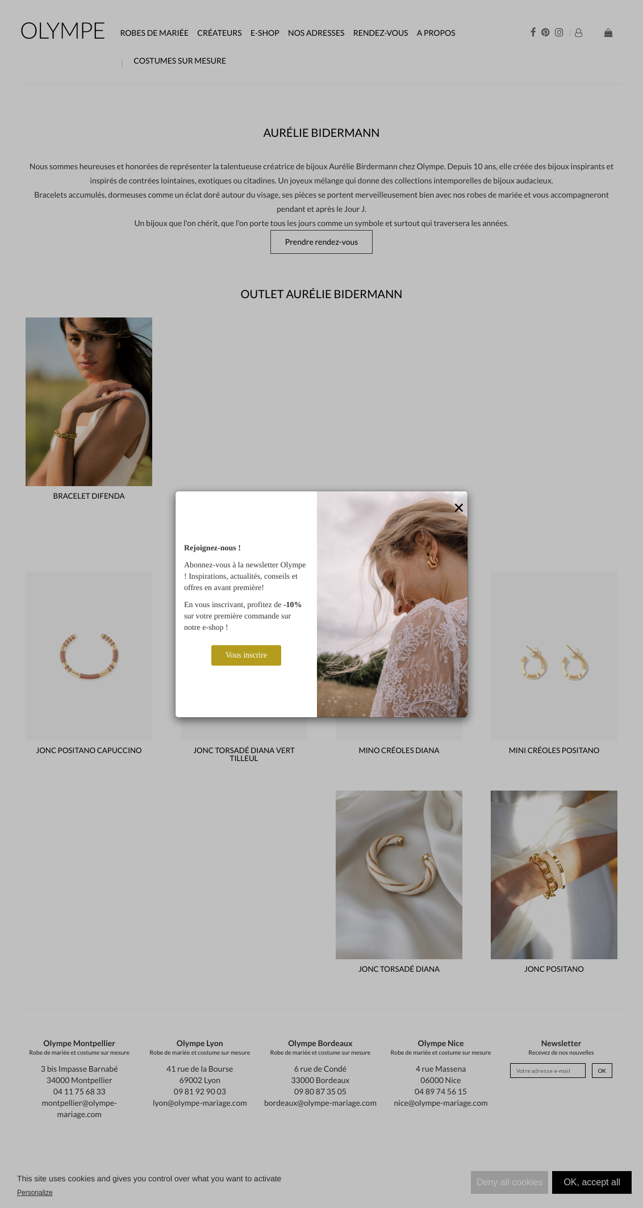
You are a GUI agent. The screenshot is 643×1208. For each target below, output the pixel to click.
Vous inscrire (246, 655)
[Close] (459, 508)
